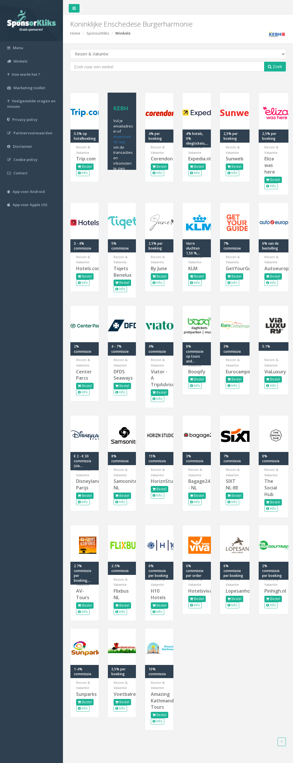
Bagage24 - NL (196, 484)
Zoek (275, 66)
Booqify (196, 371)
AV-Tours (82, 594)
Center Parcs (84, 374)
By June (159, 268)
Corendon (159, 159)
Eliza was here (269, 165)
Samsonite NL (122, 484)
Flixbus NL (121, 594)
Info (83, 172)
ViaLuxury (273, 371)
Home (75, 33)
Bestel (85, 166)
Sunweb (234, 159)
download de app (122, 139)
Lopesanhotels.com (235, 591)
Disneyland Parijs (84, 484)
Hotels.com (84, 268)
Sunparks (84, 694)
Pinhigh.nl (273, 591)
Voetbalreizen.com (122, 694)
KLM (192, 268)
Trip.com (84, 159)
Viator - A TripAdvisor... (159, 378)
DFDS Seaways (122, 374)
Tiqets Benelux (122, 271)
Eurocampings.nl (235, 371)
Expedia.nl (196, 159)
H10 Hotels (158, 594)
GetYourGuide (235, 268)
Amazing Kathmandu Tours (159, 700)
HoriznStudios (159, 481)
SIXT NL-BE (232, 484)
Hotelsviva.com (196, 591)
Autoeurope (273, 268)
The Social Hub (270, 487)
